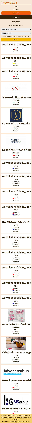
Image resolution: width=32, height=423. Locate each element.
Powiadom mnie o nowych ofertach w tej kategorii (16, 36)
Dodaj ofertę (16, 13)
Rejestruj (16, 9)
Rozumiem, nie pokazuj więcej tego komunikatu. (16, 421)
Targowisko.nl (9, 2)
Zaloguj (16, 6)
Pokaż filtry (16, 39)
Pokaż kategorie (16, 17)
